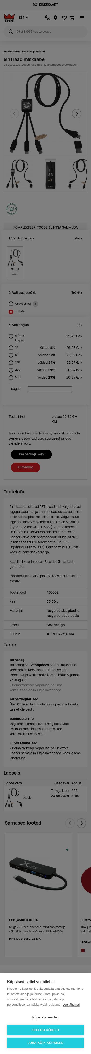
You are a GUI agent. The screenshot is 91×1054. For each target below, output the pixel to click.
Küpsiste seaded (45, 1017)
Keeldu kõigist (45, 1030)
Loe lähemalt (71, 1004)
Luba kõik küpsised (46, 1043)
